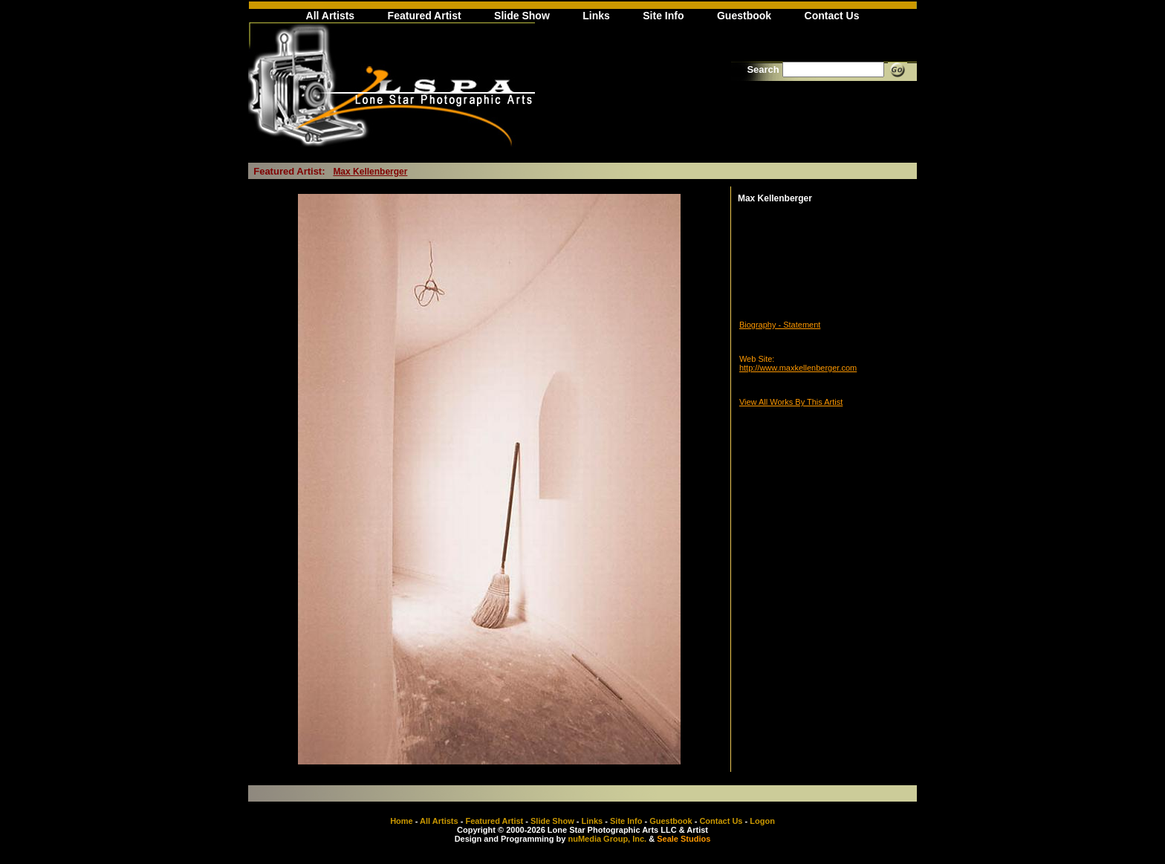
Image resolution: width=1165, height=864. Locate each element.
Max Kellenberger (370, 171)
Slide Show (522, 16)
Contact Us (832, 16)
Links (596, 16)
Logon (762, 820)
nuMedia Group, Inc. (607, 838)
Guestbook (744, 16)
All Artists (330, 16)
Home (401, 820)
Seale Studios (683, 838)
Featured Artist (424, 16)
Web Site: (757, 358)
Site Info (663, 16)
